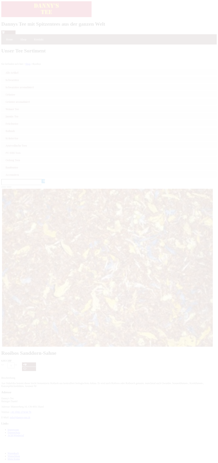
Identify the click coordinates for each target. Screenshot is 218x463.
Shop (28, 64)
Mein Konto (14, 459)
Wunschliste (14, 456)
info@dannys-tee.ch (20, 417)
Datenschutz (14, 432)
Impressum (13, 429)
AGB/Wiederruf (16, 435)
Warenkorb (13, 453)
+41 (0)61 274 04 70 (20, 412)
